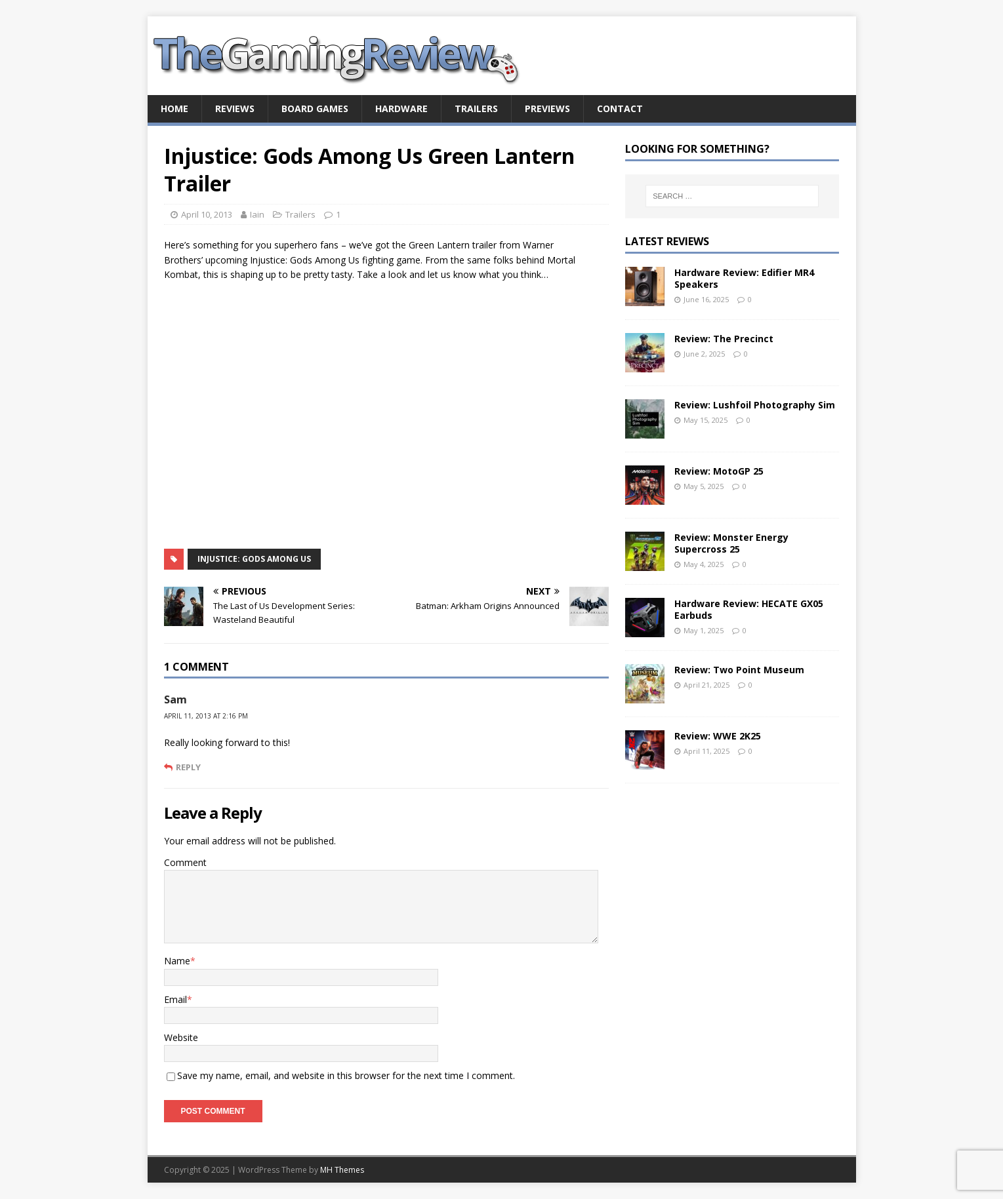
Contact (620, 108)
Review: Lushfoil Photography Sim (754, 405)
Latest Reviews (667, 241)
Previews (547, 108)
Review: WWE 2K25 (717, 736)
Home (174, 108)
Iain (257, 214)
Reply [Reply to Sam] (188, 767)
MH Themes (342, 1169)
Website (181, 1037)
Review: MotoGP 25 (719, 471)
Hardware (401, 108)
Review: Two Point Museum (739, 669)
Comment (185, 862)
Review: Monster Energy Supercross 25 (731, 543)
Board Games (314, 108)
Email (175, 999)
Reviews (235, 108)
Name (177, 960)
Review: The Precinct (723, 338)
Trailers (476, 108)
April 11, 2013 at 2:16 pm (206, 715)
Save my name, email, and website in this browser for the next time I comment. (346, 1075)
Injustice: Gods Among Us (254, 558)
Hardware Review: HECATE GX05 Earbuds (748, 609)
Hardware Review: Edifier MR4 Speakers (744, 278)
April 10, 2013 (206, 214)
